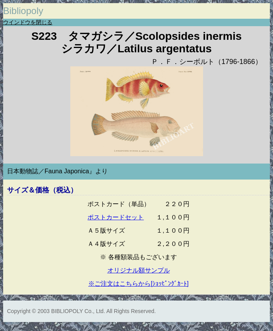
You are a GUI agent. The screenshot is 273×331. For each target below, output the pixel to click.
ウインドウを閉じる (27, 22)
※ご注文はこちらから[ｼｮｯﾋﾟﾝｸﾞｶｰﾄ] (138, 283)
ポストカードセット (115, 217)
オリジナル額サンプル (138, 270)
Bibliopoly (23, 10)
